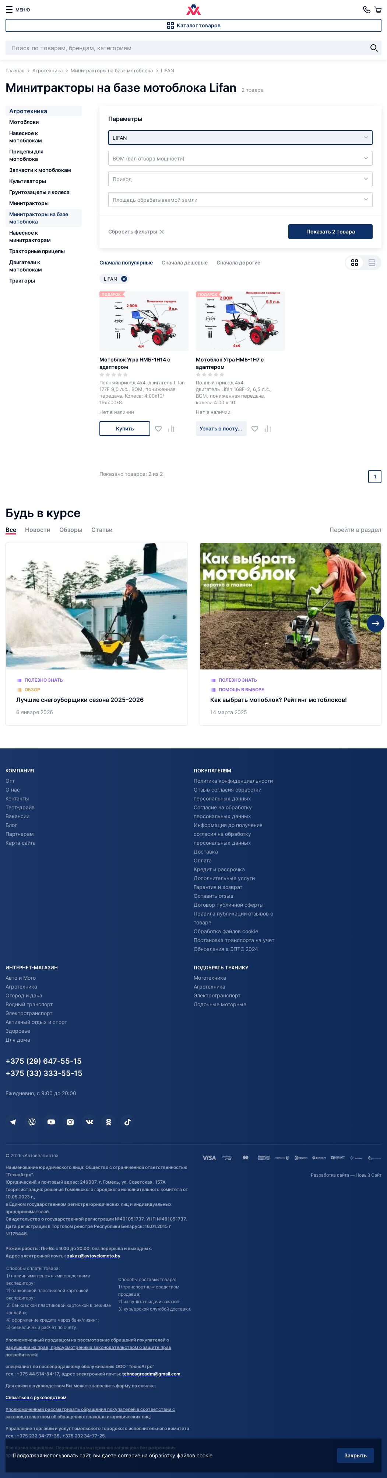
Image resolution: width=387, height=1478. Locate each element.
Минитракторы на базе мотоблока (38, 218)
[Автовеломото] (193, 9)
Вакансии (17, 816)
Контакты (17, 798)
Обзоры (70, 529)
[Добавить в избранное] (161, 428)
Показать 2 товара (330, 231)
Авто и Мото (21, 978)
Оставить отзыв (213, 896)
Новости (37, 529)
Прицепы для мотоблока (26, 155)
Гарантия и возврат (218, 887)
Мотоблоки (24, 122)
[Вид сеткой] (354, 262)
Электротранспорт (29, 1013)
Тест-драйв (20, 807)
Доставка (206, 851)
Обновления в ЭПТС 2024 (226, 949)
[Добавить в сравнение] (174, 428)
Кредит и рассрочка (219, 869)
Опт (10, 781)
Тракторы (22, 280)
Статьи (102, 529)
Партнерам (20, 834)
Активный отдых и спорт (36, 1022)
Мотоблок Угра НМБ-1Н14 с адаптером (134, 363)
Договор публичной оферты (229, 904)
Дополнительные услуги (224, 878)
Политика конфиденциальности (233, 781)
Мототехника (210, 978)
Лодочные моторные (220, 1004)
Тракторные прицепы (37, 251)
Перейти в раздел (355, 529)
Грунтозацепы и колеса (39, 192)
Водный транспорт (29, 1004)
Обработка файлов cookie (226, 931)
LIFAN (115, 279)
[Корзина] (377, 9)
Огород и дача (24, 995)
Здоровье (18, 1031)
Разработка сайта (330, 1175)
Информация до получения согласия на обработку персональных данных (228, 834)
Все (11, 529)
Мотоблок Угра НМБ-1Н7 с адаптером (230, 363)
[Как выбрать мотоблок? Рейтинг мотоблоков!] (290, 634)
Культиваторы (27, 181)
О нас (13, 789)
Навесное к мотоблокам (25, 136)
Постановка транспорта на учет (234, 940)
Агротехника (28, 111)
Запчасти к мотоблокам (40, 170)
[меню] (18, 9)
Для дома (18, 1039)
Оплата (203, 860)
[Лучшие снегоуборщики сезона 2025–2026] (96, 634)
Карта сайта (21, 843)
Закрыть (355, 1455)
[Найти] (374, 48)
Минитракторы (29, 203)
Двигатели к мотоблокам (25, 266)
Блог (11, 825)
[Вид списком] (371, 262)
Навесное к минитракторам (30, 236)
